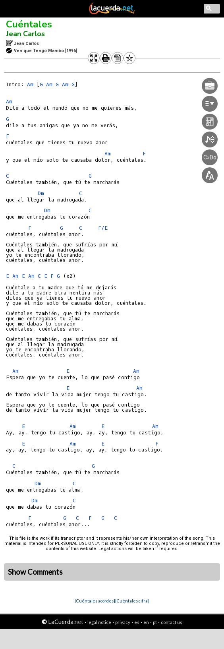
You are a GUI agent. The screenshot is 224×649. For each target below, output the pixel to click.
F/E (103, 228)
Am (30, 84)
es (136, 622)
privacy (122, 622)
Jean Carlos (25, 34)
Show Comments (35, 572)
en (146, 622)
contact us (171, 622)
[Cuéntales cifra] (132, 600)
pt (155, 622)
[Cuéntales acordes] (95, 600)
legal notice (99, 622)
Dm (41, 193)
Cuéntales (29, 24)
